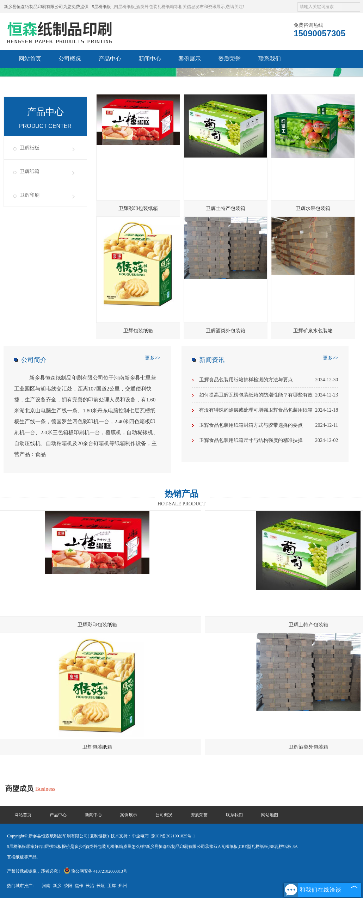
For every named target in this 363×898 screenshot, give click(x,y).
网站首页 (30, 59)
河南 (46, 885)
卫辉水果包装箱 (313, 208)
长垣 (101, 885)
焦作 (79, 885)
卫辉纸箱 (29, 171)
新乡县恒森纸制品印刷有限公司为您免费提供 (46, 6)
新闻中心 (150, 59)
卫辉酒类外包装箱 (225, 330)
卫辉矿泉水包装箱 (313, 330)
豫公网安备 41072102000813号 (95, 871)
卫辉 (111, 885)
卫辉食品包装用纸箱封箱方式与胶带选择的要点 (268, 425)
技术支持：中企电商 (130, 836)
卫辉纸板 (29, 147)
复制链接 (98, 836)
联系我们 (269, 59)
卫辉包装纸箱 (138, 330)
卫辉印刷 (29, 195)
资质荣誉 (229, 59)
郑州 (122, 885)
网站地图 (269, 814)
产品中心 (110, 59)
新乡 (57, 885)
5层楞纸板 (101, 6)
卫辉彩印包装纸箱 (138, 208)
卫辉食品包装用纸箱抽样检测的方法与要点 (268, 380)
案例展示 (189, 59)
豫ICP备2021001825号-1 (173, 836)
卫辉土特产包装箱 (225, 208)
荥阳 (68, 885)
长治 (90, 885)
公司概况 (70, 59)
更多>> (152, 358)
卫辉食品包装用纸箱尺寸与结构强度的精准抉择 (268, 440)
